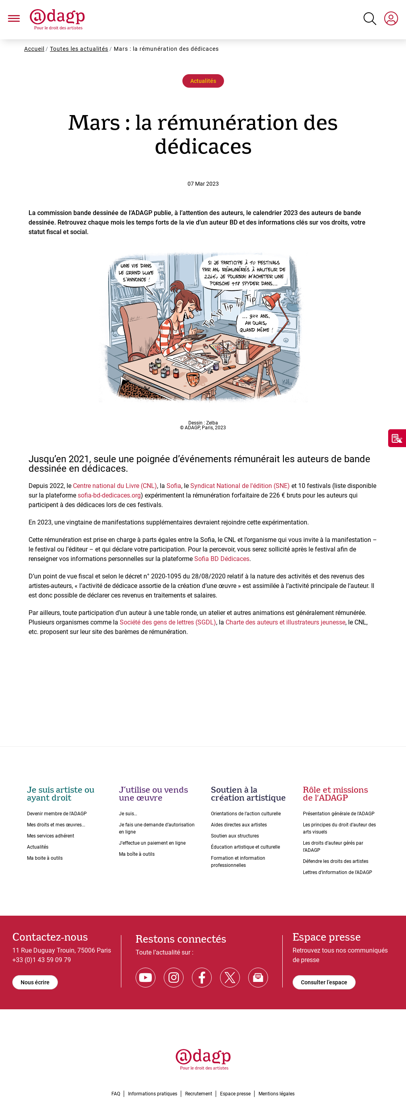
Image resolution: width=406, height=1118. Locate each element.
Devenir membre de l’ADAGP (57, 813)
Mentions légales (277, 1094)
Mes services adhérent (50, 836)
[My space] (391, 20)
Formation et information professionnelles (238, 861)
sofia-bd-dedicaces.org (109, 495)
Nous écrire (35, 982)
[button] (14, 20)
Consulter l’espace (324, 982)
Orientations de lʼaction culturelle (246, 813)
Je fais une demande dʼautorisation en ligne (157, 828)
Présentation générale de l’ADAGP (339, 813)
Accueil (34, 49)
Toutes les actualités (79, 49)
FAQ (115, 1094)
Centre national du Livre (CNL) (115, 486)
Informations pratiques (152, 1094)
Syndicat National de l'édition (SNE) (240, 486)
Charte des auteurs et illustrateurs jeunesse (285, 622)
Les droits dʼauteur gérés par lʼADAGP (333, 846)
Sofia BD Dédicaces (221, 559)
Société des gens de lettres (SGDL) (168, 622)
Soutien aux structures (235, 836)
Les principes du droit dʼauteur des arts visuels (339, 828)
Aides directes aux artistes (239, 825)
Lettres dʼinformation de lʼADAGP (337, 872)
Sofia (174, 486)
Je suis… (128, 813)
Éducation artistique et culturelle (245, 847)
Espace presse (235, 1094)
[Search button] (370, 18)
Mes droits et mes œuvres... (56, 825)
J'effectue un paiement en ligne (152, 843)
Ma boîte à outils (137, 854)
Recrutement (198, 1094)
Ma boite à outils (45, 858)
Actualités (203, 81)
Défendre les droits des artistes (335, 861)
